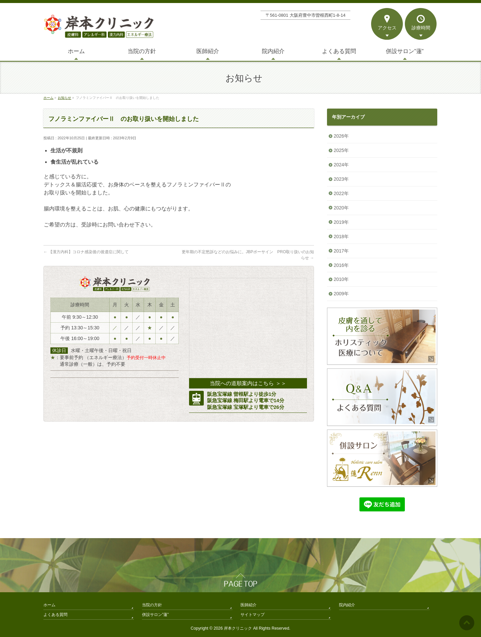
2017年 (341, 251)
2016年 (341, 265)
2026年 (341, 136)
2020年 (341, 207)
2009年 (341, 293)
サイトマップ (252, 614)
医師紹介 (248, 605)
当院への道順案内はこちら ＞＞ (248, 383)
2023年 (341, 179)
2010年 (341, 279)
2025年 (341, 150)
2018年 (341, 236)
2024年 (341, 164)
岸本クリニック (238, 628)
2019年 (341, 222)
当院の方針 (152, 605)
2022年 (341, 193)
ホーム (49, 605)
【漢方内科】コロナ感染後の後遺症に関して (86, 252)
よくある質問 (55, 614)
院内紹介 (347, 605)
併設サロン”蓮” (155, 614)
